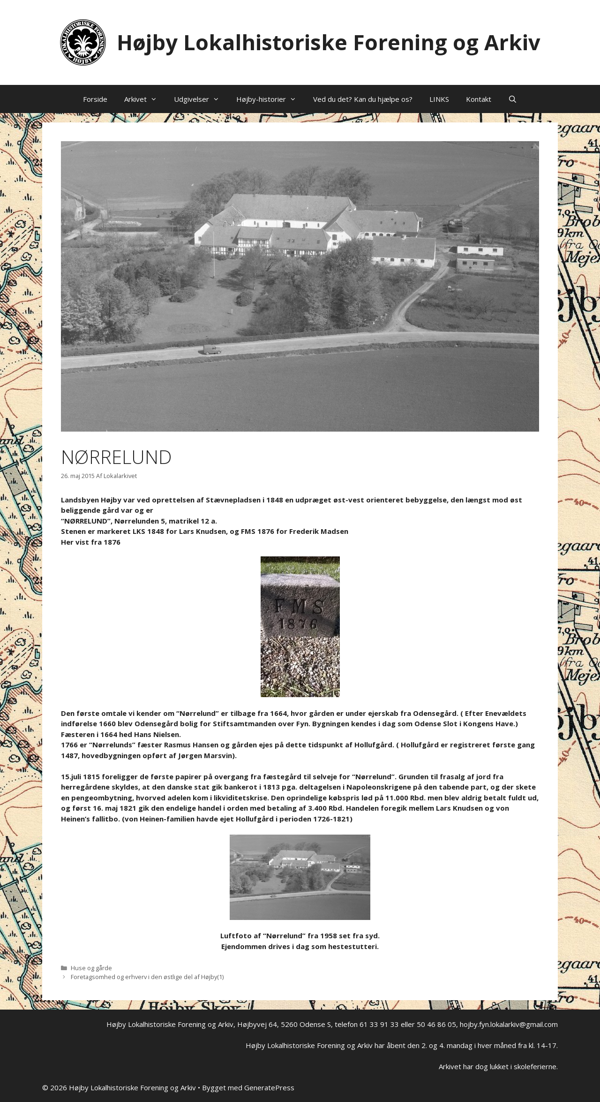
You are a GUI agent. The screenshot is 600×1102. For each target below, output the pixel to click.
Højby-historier (270, 99)
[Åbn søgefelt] (512, 99)
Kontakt (478, 99)
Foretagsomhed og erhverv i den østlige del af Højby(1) (147, 977)
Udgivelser (201, 99)
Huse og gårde (91, 968)
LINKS (439, 99)
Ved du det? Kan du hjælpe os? (362, 99)
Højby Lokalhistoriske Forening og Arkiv (328, 42)
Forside (95, 99)
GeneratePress (269, 1087)
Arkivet (144, 99)
